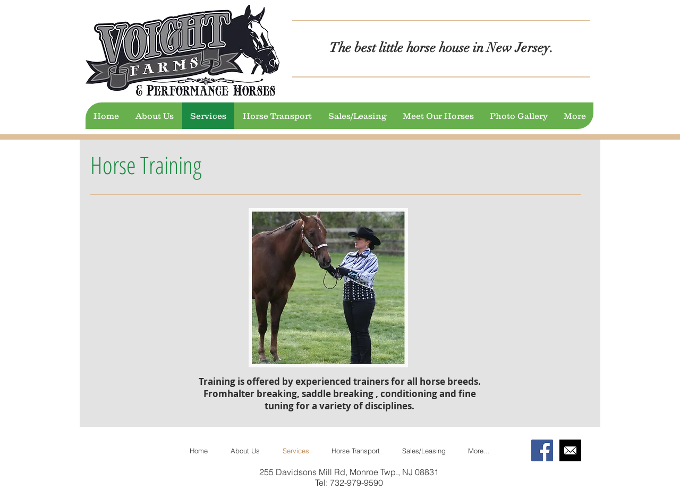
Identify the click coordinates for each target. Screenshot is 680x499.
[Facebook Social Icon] (542, 450)
